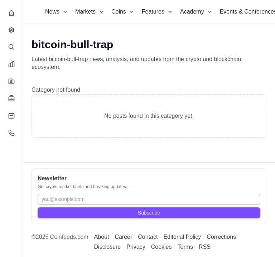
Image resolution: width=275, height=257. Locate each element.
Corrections (221, 237)
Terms (185, 247)
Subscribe (149, 213)
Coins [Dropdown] (123, 12)
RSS (205, 247)
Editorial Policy (182, 237)
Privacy (135, 247)
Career (123, 237)
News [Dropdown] (56, 12)
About (101, 237)
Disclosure (107, 247)
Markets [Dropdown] (89, 12)
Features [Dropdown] (157, 12)
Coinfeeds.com (69, 237)
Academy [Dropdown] (196, 12)
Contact (148, 237)
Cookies (161, 247)
